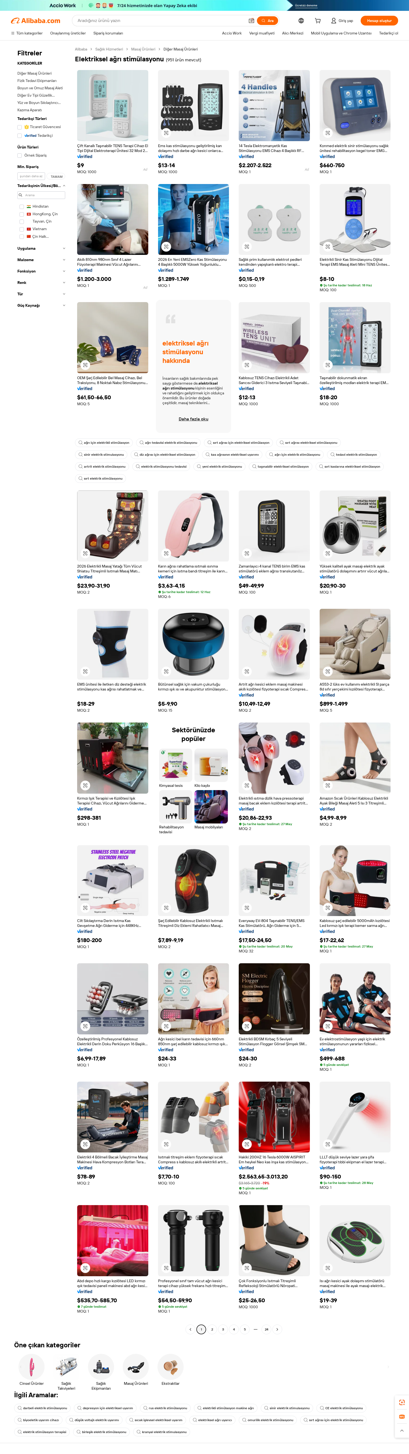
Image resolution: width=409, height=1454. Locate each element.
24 (266, 1329)
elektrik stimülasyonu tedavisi (161, 466)
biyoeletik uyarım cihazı (38, 1420)
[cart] (319, 21)
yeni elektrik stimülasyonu (219, 466)
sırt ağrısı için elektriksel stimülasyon (238, 443)
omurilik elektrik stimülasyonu (267, 1420)
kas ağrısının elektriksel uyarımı (232, 454)
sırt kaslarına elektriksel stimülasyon (349, 466)
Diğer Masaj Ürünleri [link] (180, 49)
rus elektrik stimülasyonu (165, 1408)
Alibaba (81, 49)
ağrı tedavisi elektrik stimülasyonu (168, 443)
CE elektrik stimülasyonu (341, 1408)
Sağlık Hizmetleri (109, 49)
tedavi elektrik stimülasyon (354, 454)
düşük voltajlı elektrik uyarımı (94, 1420)
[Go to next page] (277, 1329)
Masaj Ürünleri (143, 49)
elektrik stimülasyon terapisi (42, 1432)
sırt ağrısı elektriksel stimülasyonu (308, 443)
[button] (251, 20)
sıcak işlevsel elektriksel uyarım (156, 1420)
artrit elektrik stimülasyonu (101, 466)
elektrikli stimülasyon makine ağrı (225, 1408)
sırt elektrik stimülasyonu (100, 478)
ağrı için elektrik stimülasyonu (294, 454)
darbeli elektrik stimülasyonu (42, 1408)
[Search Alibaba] (161, 21)
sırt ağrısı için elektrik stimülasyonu (333, 1420)
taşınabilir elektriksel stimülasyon (280, 466)
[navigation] (41, 689)
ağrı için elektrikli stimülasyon (103, 443)
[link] (402, 1402)
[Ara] (267, 20)
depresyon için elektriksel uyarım (105, 1408)
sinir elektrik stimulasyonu (101, 454)
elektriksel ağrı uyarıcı (212, 1420)
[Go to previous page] (190, 1329)
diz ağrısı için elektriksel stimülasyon (164, 454)
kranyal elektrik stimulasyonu (162, 1432)
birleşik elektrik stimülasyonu (101, 1432)
